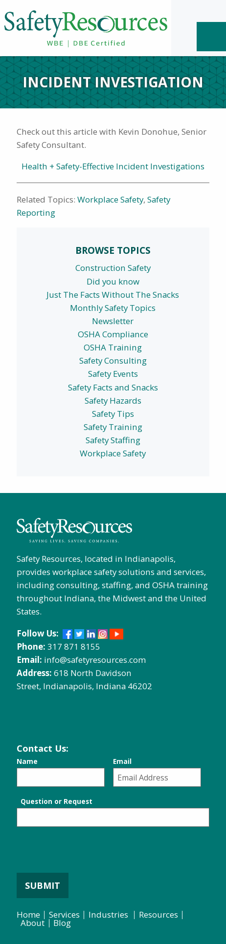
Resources (158, 914)
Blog (62, 922)
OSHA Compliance (113, 334)
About (33, 922)
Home (28, 914)
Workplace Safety (110, 199)
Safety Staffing (113, 440)
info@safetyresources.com (95, 659)
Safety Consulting (113, 360)
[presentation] (91, 854)
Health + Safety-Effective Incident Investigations (113, 166)
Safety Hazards (113, 400)
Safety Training (113, 426)
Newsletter (113, 321)
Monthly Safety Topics (113, 307)
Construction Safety (113, 267)
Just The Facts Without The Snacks (112, 294)
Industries (108, 914)
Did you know (113, 281)
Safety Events (113, 373)
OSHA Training (113, 347)
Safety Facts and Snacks (113, 387)
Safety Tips (113, 413)
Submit (42, 885)
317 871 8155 (73, 646)
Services (64, 914)
